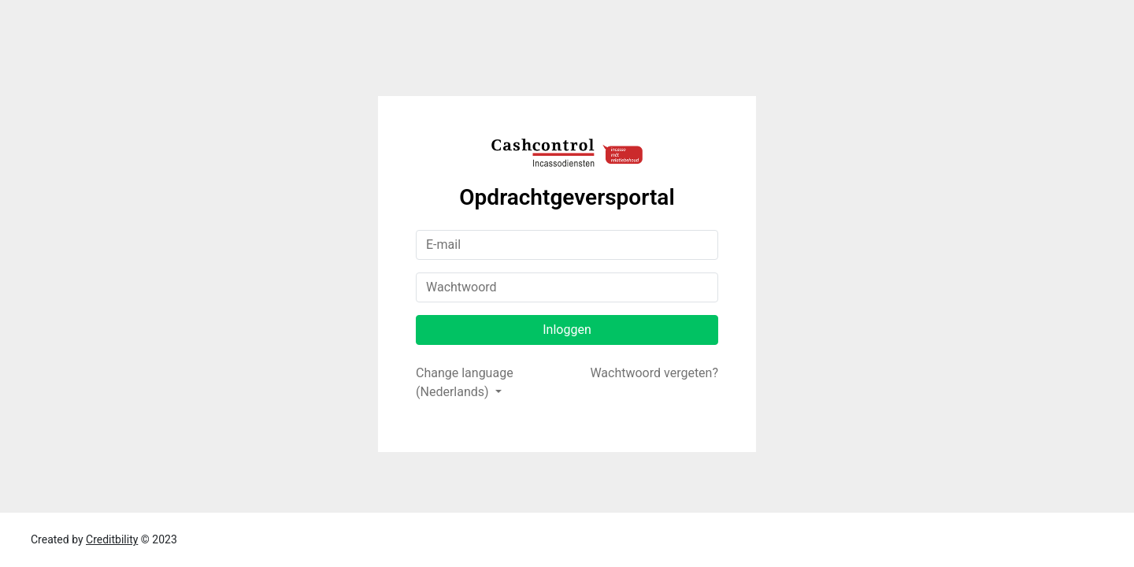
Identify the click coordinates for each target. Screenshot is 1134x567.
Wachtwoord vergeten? (654, 372)
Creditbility (112, 539)
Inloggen (567, 329)
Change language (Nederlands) (464, 382)
